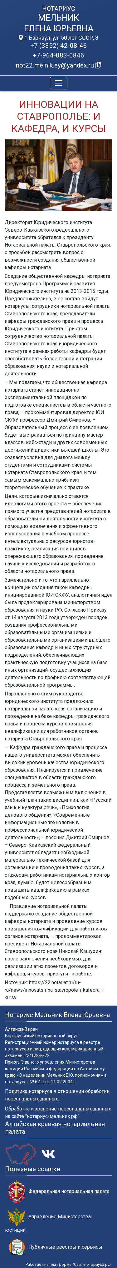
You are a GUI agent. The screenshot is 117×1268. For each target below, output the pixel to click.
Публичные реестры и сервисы (55, 1247)
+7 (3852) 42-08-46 (58, 45)
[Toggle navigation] (58, 83)
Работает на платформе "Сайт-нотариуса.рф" (69, 1264)
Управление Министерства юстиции (48, 1220)
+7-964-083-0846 (58, 55)
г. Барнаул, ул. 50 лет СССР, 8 (58, 38)
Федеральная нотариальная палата (59, 1191)
